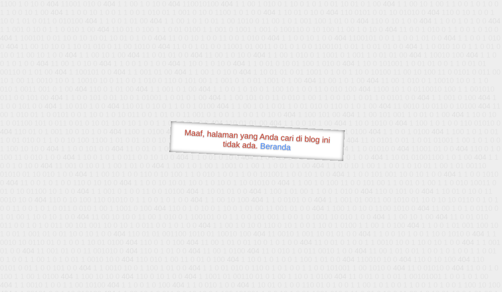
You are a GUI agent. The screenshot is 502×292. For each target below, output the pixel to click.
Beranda (275, 146)
